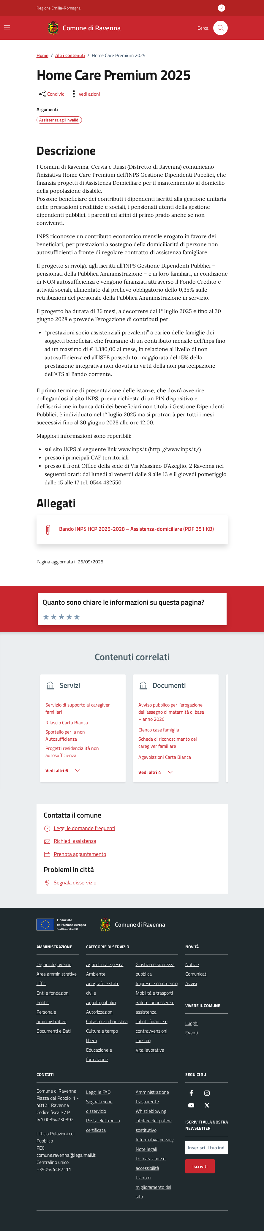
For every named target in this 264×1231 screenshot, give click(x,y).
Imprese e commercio (157, 983)
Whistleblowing (151, 1111)
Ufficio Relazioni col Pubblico (56, 1137)
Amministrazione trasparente (152, 1096)
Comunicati (196, 973)
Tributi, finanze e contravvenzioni (151, 1026)
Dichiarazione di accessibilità (151, 1163)
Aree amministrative (57, 973)
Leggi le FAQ (98, 1092)
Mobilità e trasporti (154, 992)
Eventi (191, 1032)
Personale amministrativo (51, 1016)
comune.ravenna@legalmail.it (66, 1155)
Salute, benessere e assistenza (155, 1007)
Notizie (192, 964)
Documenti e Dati (54, 1030)
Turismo (143, 1040)
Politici (43, 1002)
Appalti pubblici (101, 1002)
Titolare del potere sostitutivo (154, 1125)
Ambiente (95, 973)
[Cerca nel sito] (220, 28)
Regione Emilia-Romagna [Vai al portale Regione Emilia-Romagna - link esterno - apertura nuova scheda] (58, 8)
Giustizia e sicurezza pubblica (155, 969)
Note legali (146, 1149)
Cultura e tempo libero (102, 1035)
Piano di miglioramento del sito (153, 1187)
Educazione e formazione (99, 1054)
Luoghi (191, 1023)
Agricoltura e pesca (105, 964)
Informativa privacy (155, 1139)
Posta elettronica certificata (103, 1125)
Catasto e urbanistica (107, 1021)
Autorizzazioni (99, 1011)
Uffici (41, 983)
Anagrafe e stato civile (102, 988)
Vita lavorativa (150, 1049)
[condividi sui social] (52, 94)
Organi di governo (54, 964)
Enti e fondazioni (53, 992)
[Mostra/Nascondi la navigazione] (7, 27)
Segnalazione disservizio (99, 1106)
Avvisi (191, 983)
